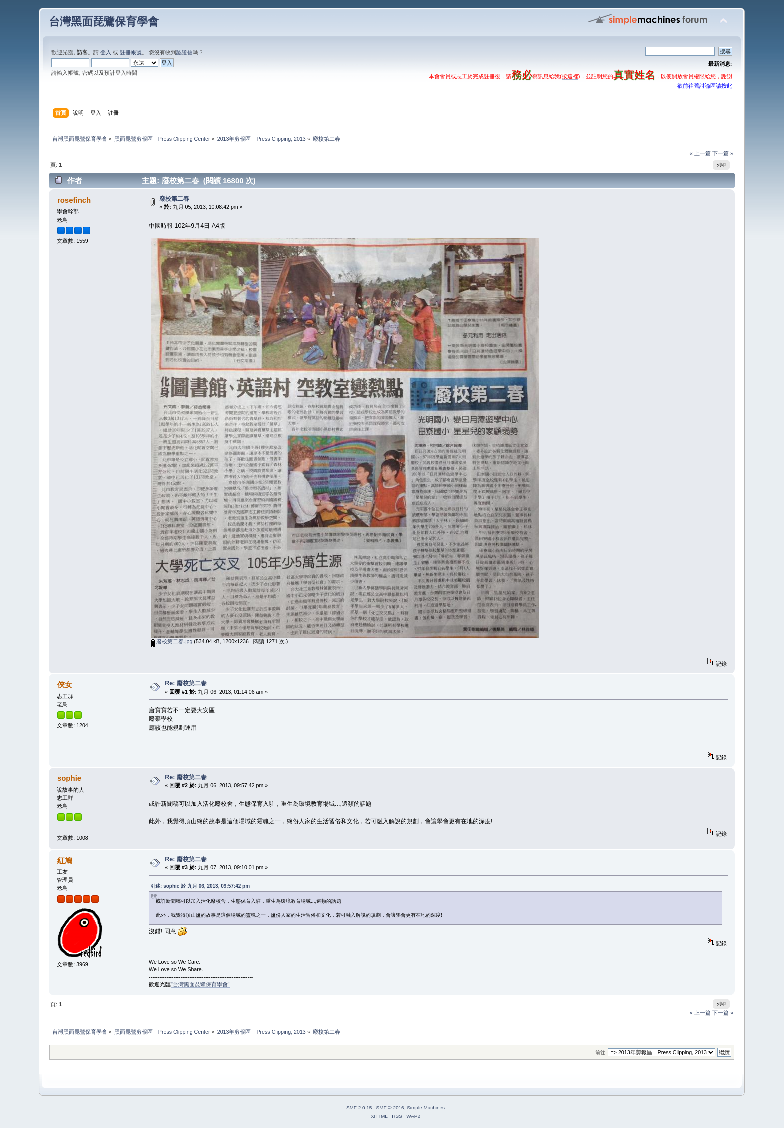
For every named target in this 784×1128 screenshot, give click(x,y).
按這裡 (570, 76)
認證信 (184, 52)
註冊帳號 (131, 52)
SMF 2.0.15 (359, 1107)
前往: (601, 1052)
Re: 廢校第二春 (186, 683)
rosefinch (74, 200)
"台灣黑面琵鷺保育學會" (200, 984)
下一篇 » (723, 153)
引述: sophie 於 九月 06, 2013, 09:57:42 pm (200, 886)
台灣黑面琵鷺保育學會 (104, 21)
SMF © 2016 (390, 1107)
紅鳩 (65, 860)
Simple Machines (426, 1107)
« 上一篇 (700, 153)
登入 (106, 52)
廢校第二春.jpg (172, 641)
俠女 (65, 684)
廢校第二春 (175, 198)
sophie (70, 778)
